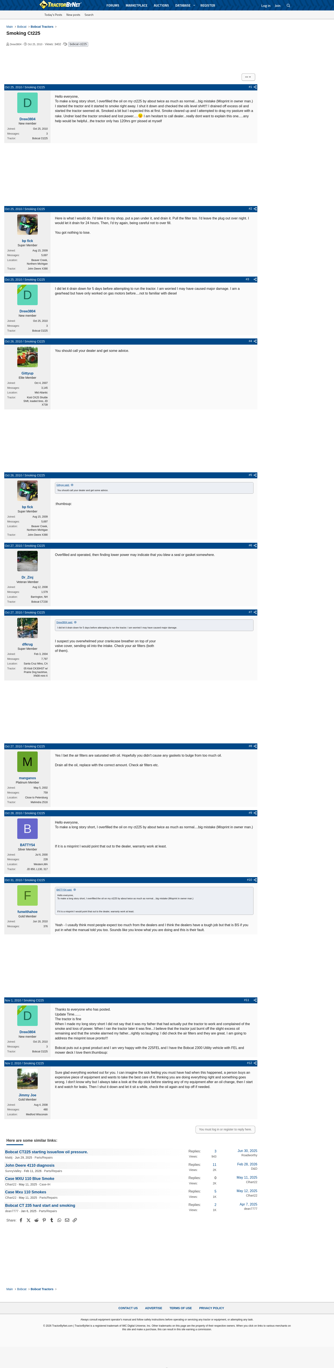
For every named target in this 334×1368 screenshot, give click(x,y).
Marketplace (136, 5)
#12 (249, 1063)
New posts (73, 14)
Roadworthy (249, 1155)
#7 (250, 612)
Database (182, 5)
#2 (250, 208)
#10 (249, 879)
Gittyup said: (62, 485)
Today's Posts (53, 14)
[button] (194, 5)
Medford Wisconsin (37, 1114)
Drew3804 (16, 44)
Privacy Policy (211, 1308)
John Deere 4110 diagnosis (30, 1165)
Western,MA (41, 864)
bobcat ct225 (78, 44)
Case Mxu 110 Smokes (25, 1192)
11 (214, 1164)
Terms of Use (181, 1308)
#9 (250, 812)
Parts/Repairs (44, 1157)
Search (89, 14)
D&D (254, 1168)
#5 (250, 475)
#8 (250, 746)
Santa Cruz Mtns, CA (36, 663)
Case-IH (44, 1184)
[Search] (288, 5)
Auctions (161, 5)
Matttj (8, 1157)
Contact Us (128, 1308)
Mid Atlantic (41, 392)
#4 (250, 341)
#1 (250, 86)
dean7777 (11, 1211)
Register (207, 5)
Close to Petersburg (36, 797)
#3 (247, 279)
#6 (250, 545)
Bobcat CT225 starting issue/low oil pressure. (46, 1152)
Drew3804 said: (64, 622)
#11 (246, 1000)
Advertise (153, 1308)
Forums (113, 5)
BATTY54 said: (64, 889)
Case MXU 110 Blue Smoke (29, 1179)
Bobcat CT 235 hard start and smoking (40, 1205)
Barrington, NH (39, 596)
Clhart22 (10, 1184)
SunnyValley (13, 1171)
